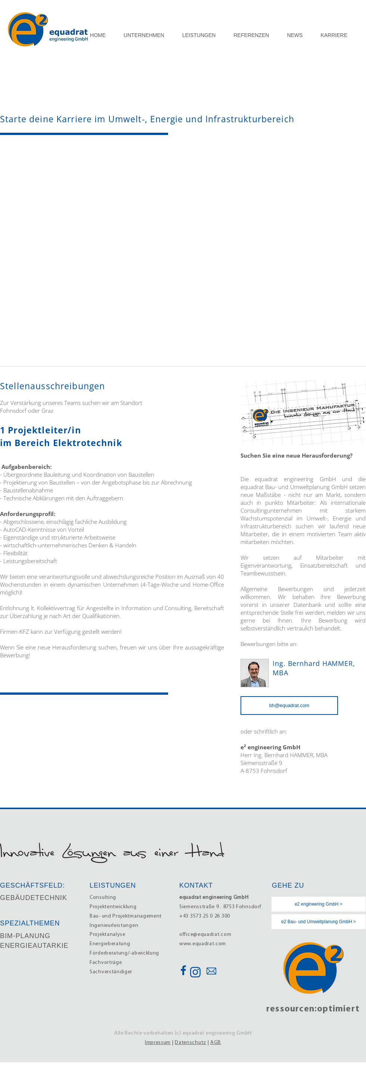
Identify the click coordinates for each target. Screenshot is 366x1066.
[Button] (182, 970)
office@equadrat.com (205, 934)
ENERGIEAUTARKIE (34, 945)
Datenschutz (190, 1042)
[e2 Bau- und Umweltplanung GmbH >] (319, 921)
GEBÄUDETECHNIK (33, 897)
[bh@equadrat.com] (289, 705)
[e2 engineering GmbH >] (319, 904)
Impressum (158, 1042)
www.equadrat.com (202, 944)
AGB (215, 1042)
